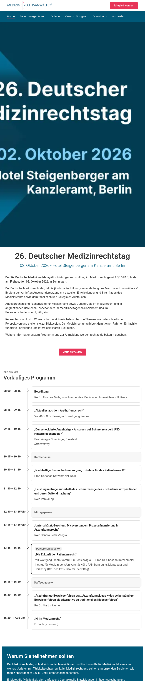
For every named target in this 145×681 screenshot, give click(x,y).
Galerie (55, 16)
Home (11, 16)
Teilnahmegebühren (32, 16)
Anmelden (118, 16)
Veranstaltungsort (76, 16)
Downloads (100, 16)
